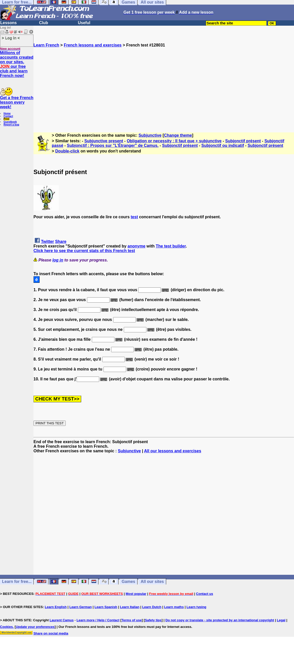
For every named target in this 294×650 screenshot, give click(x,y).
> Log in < (11, 38)
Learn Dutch (151, 607)
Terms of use (132, 620)
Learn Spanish (105, 607)
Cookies (6, 627)
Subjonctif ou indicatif (222, 145)
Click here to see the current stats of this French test (84, 251)
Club (43, 23)
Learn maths (174, 607)
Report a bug (11, 124)
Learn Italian (130, 607)
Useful (84, 23)
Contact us (204, 594)
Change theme (178, 135)
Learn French (46, 45)
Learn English (56, 607)
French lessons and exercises (93, 45)
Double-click (67, 151)
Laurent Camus (62, 620)
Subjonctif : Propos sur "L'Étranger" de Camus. (113, 145)
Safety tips (153, 620)
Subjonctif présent (243, 141)
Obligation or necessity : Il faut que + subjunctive (174, 141)
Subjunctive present (103, 141)
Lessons (8, 23)
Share (60, 241)
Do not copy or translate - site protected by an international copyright (219, 620)
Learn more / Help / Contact (98, 620)
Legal (281, 620)
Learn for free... (16, 581)
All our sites (152, 581)
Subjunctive (150, 135)
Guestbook (10, 121)
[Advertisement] (163, 83)
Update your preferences (35, 627)
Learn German (80, 607)
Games (128, 581)
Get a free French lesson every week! (16, 102)
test (134, 217)
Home (7, 113)
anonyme (136, 246)
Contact (8, 116)
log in (58, 260)
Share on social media (50, 633)
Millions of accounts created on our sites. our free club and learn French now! (16, 64)
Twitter (47, 241)
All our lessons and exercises (172, 451)
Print (6, 119)
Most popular (136, 594)
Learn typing (196, 607)
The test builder (171, 246)
